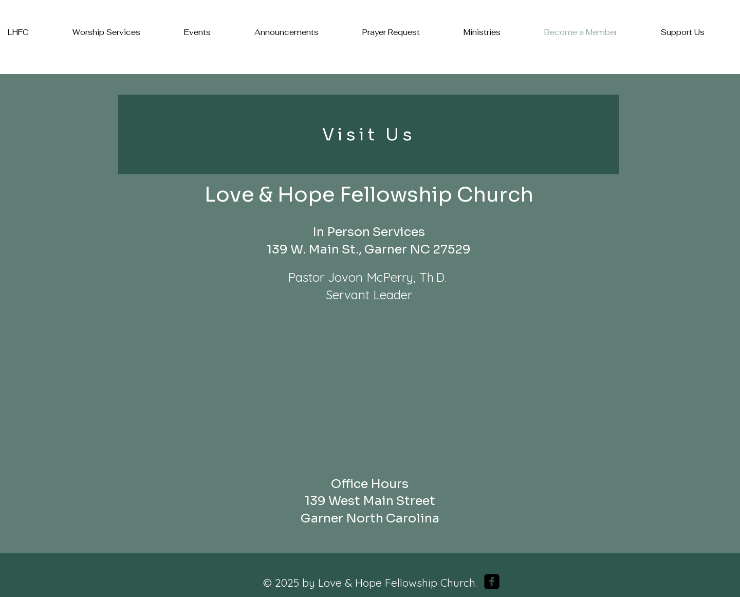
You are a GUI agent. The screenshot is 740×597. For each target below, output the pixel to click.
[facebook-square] (491, 581)
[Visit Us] (368, 134)
